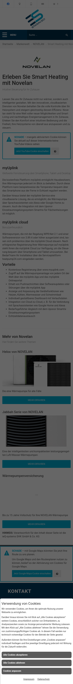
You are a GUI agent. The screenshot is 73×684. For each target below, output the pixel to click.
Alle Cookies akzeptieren (15, 655)
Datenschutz (44, 679)
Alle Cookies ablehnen (14, 663)
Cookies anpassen (12, 671)
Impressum (28, 679)
